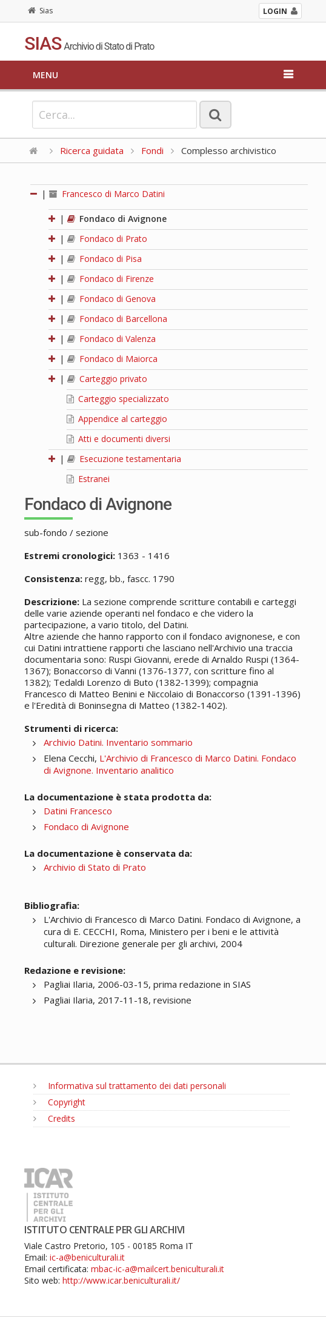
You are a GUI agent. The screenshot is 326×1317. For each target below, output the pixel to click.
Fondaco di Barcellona (117, 318)
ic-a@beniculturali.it (87, 1257)
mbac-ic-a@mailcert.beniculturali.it (157, 1269)
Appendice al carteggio (117, 418)
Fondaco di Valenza (111, 338)
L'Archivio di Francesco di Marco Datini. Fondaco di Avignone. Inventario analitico (170, 764)
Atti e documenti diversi (118, 438)
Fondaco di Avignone (117, 218)
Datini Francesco (78, 811)
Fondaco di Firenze (110, 278)
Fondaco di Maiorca (112, 358)
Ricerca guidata (92, 150)
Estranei (88, 478)
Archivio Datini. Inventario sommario (118, 742)
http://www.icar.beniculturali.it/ (121, 1280)
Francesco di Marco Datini (107, 193)
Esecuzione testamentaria (124, 458)
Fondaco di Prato (107, 238)
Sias (40, 10)
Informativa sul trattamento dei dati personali (129, 1085)
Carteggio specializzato (118, 398)
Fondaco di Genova (111, 298)
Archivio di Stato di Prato (95, 867)
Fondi (152, 150)
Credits (54, 1118)
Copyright (59, 1102)
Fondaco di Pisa (104, 258)
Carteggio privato (107, 378)
